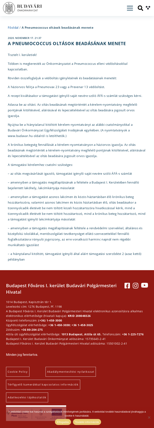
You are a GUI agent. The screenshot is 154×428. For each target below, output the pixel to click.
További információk (87, 422)
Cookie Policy (18, 371)
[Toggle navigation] (130, 8)
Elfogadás (63, 422)
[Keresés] (140, 8)
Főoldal (13, 27)
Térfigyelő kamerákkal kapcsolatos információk (43, 384)
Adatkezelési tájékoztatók (27, 397)
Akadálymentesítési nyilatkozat (70, 371)
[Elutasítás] (149, 417)
